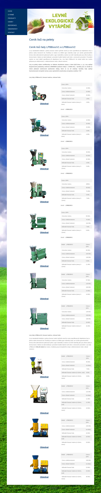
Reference (12, 25)
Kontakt (11, 32)
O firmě (11, 14)
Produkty (12, 18)
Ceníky (10, 22)
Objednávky (13, 29)
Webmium (54, 488)
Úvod (10, 11)
